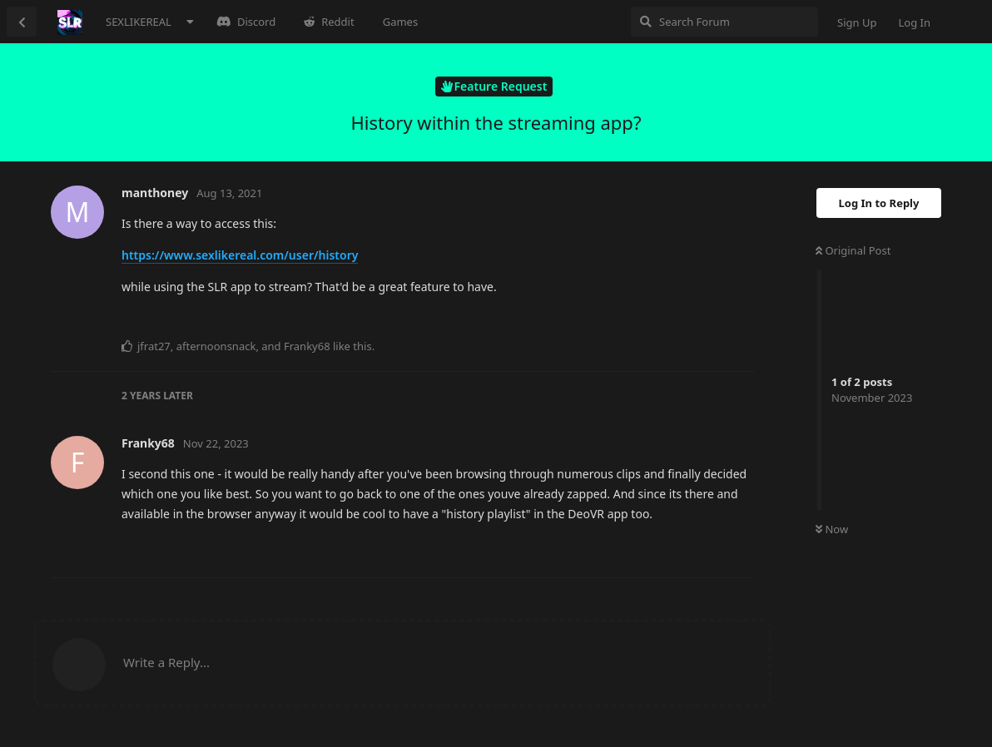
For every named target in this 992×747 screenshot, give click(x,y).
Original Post (853, 250)
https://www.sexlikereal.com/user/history (240, 255)
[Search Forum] (724, 22)
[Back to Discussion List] (22, 22)
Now (832, 529)
